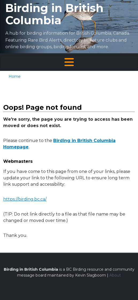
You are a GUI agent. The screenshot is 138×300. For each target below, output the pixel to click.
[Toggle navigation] (69, 62)
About (115, 275)
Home (15, 76)
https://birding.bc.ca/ (25, 199)
